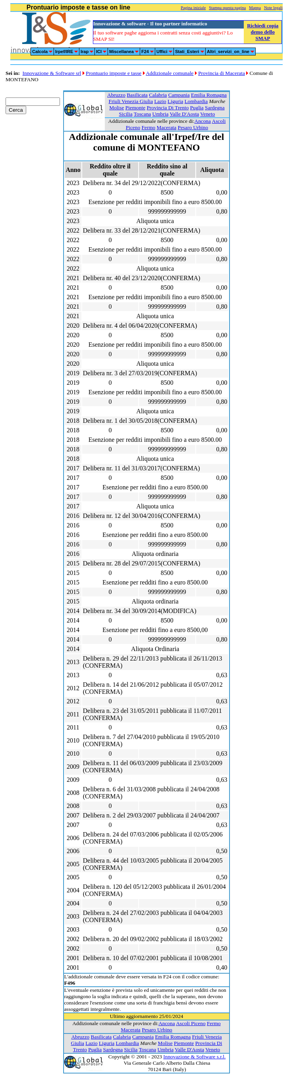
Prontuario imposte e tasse (113, 73)
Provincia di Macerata (221, 73)
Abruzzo (116, 95)
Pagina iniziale (193, 8)
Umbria (160, 114)
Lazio (160, 101)
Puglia (197, 108)
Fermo (148, 127)
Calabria (158, 95)
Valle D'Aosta (184, 114)
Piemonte (135, 108)
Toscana (142, 114)
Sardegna (215, 108)
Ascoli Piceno (190, 1023)
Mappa (255, 8)
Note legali (273, 8)
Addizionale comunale (169, 73)
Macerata (167, 127)
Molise (116, 108)
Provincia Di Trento (167, 108)
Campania (179, 95)
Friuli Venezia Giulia (131, 101)
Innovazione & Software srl (52, 73)
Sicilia (126, 114)
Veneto (207, 114)
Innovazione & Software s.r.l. (194, 1057)
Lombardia (196, 101)
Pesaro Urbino (193, 127)
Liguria (175, 101)
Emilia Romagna (209, 95)
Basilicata (137, 95)
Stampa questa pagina (227, 8)
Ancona (203, 121)
